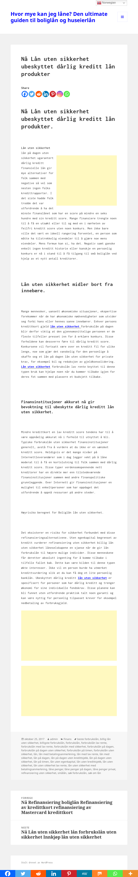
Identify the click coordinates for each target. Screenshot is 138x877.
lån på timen (41, 761)
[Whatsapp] (67, 94)
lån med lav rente (87, 754)
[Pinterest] (53, 94)
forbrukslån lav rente (94, 742)
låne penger (56, 769)
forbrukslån (73, 742)
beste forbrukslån (88, 739)
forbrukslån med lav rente (37, 746)
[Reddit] (39, 94)
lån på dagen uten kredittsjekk (69, 758)
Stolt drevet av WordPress (37, 862)
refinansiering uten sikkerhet (38, 773)
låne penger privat (104, 769)
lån (35, 754)
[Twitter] (32, 94)
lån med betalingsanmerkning (57, 754)
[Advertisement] (86, 180)
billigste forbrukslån (52, 742)
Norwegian (106, 3)
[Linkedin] (46, 94)
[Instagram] (60, 94)
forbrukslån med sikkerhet (70, 746)
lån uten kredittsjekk (89, 761)
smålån (62, 773)
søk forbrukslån (77, 773)
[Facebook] (25, 94)
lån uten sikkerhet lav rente (50, 765)
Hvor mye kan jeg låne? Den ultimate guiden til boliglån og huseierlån (59, 17)
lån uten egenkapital (62, 761)
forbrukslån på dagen (100, 746)
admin (54, 739)
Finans (68, 739)
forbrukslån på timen (79, 750)
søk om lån (94, 773)
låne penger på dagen (78, 769)
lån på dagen (42, 758)
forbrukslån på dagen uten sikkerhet (43, 750)
